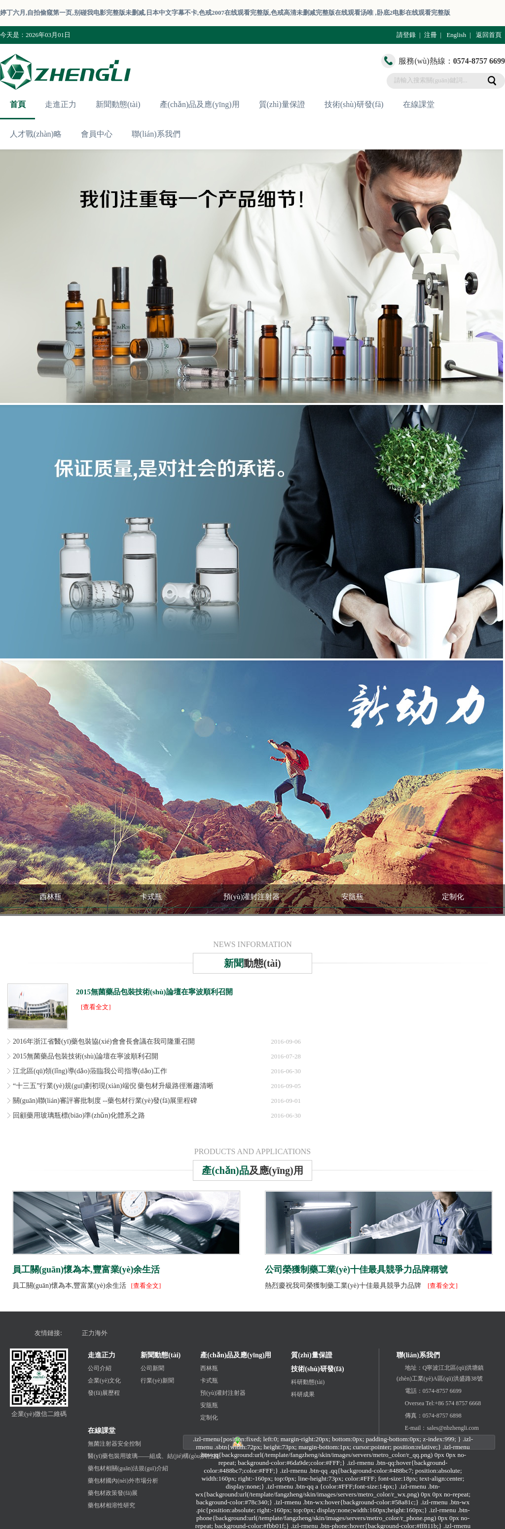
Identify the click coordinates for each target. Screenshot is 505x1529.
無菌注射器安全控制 (114, 1443)
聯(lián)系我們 (156, 134)
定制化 (453, 897)
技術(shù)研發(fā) (354, 104)
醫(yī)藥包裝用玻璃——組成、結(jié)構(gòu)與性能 (153, 1456)
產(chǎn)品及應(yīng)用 (200, 104)
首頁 (18, 104)
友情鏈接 (47, 1333)
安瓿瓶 (352, 897)
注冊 (430, 34)
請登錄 (406, 34)
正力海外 (95, 1333)
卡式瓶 (151, 897)
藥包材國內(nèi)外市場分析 (123, 1480)
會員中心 (96, 134)
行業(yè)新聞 (157, 1380)
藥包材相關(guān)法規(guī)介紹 (128, 1468)
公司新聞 (152, 1368)
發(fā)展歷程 (104, 1392)
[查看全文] (96, 1007)
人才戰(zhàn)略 (36, 134)
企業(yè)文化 (104, 1380)
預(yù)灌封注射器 (251, 897)
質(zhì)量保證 (282, 104)
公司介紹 (99, 1368)
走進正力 (60, 104)
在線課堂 (418, 104)
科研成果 (303, 1394)
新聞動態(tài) (118, 104)
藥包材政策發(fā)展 (113, 1493)
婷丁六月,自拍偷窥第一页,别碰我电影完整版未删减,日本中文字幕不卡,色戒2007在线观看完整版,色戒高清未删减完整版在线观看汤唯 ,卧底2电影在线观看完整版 (225, 12)
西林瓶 (50, 897)
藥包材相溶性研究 (111, 1505)
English (456, 34)
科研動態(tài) (308, 1382)
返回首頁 (489, 34)
